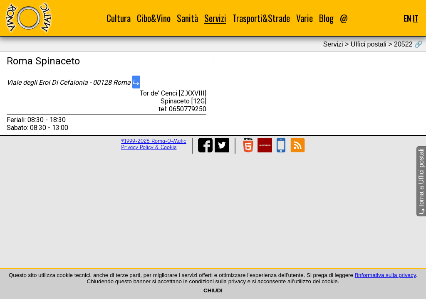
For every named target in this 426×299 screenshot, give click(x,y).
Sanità (187, 18)
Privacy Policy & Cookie (148, 147)
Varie (304, 18)
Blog (326, 18)
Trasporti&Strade (261, 18)
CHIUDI (213, 290)
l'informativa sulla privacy (385, 275)
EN (407, 18)
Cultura (118, 18)
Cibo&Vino (154, 18)
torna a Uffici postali (421, 181)
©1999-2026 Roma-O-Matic (153, 141)
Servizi (215, 18)
